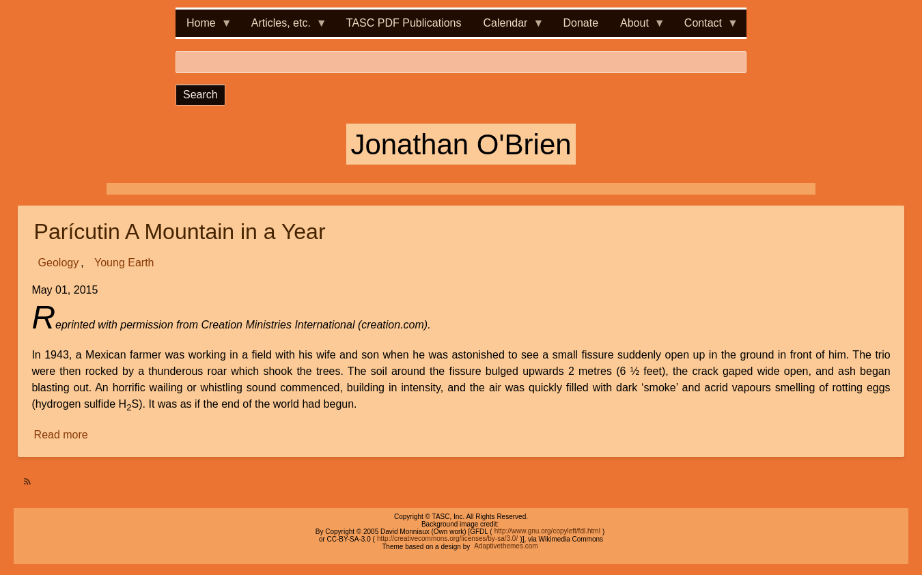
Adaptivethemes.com (505, 546)
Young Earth (124, 262)
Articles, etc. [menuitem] (283, 27)
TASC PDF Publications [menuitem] (404, 23)
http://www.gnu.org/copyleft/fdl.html (547, 531)
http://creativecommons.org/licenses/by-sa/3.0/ (447, 539)
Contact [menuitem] (705, 27)
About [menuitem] (637, 27)
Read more (62, 435)
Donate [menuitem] (580, 23)
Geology (58, 262)
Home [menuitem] (204, 27)
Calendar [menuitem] (508, 27)
